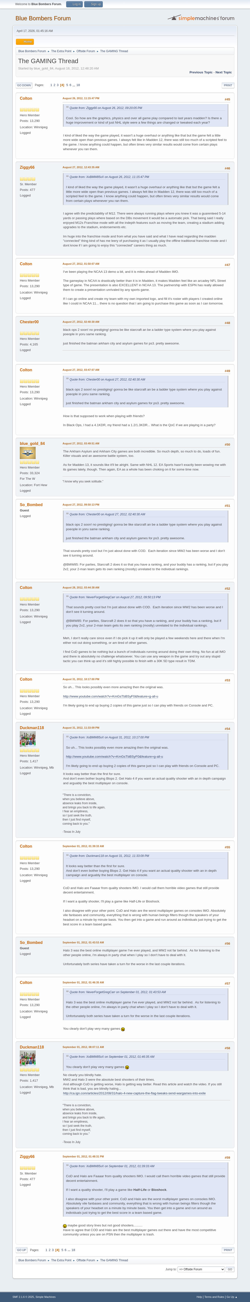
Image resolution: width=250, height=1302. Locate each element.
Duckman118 (32, 728)
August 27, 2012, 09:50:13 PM (80, 504)
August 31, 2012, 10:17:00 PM (80, 679)
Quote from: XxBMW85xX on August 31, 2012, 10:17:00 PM (109, 737)
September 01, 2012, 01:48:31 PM (83, 1156)
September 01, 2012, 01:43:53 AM (83, 942)
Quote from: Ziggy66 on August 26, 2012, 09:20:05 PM (106, 108)
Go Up (21, 1250)
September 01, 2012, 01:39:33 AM (83, 846)
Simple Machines (46, 1296)
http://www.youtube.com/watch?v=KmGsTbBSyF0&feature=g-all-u (110, 696)
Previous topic (201, 72)
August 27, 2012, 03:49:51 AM (80, 443)
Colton (26, 98)
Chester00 (29, 322)
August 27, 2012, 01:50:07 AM (80, 263)
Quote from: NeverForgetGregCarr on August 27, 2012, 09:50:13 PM (115, 597)
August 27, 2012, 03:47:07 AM (80, 369)
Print (228, 85)
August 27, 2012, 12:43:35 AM (80, 167)
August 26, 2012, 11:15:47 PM (80, 98)
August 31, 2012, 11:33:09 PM (80, 727)
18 (78, 85)
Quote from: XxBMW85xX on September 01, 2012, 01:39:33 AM (112, 1166)
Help (199, 1296)
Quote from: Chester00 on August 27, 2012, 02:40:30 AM (107, 379)
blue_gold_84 (32, 443)
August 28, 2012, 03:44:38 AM (80, 587)
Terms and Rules (214, 1296)
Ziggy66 (27, 167)
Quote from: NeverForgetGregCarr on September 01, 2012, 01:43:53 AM (118, 992)
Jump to (171, 1269)
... (74, 85)
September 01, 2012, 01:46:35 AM (83, 982)
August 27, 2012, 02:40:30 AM (80, 321)
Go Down (24, 85)
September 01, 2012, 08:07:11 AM (83, 1047)
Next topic (224, 72)
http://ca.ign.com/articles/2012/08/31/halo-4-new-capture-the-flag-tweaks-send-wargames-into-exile (134, 1093)
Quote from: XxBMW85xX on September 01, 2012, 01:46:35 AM (112, 1056)
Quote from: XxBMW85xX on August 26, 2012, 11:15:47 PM (109, 177)
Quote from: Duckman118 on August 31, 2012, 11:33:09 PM (109, 856)
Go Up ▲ (232, 1296)
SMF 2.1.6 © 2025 (23, 1296)
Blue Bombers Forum (43, 18)
